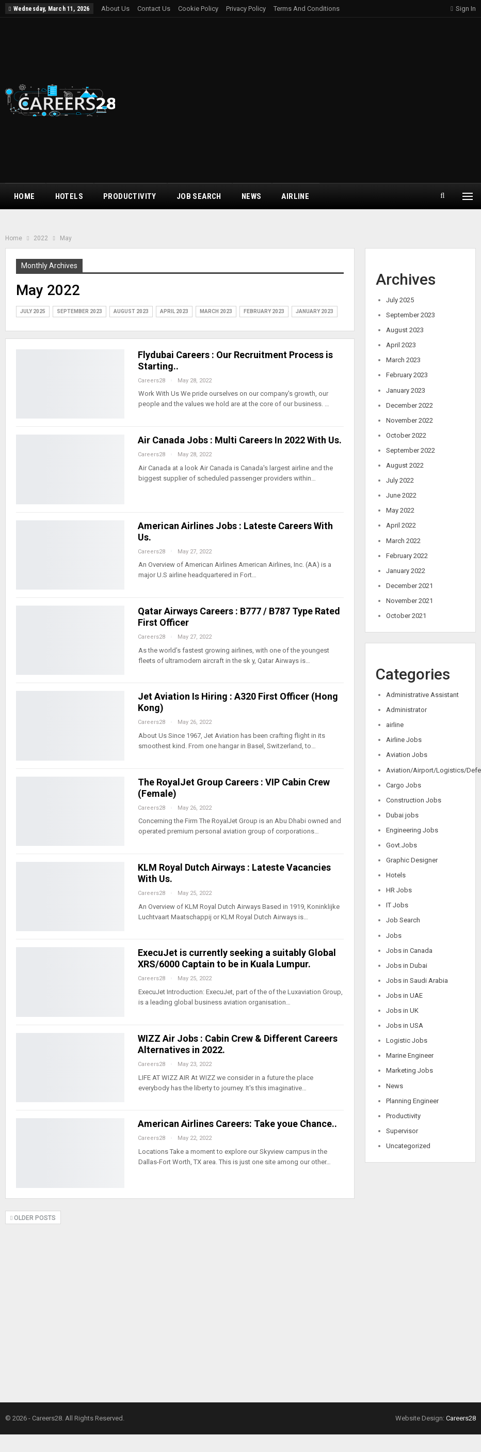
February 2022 (407, 556)
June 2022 (401, 495)
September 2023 (79, 311)
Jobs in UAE (404, 995)
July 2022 (400, 480)
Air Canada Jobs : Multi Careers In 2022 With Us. (240, 440)
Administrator (406, 710)
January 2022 (405, 571)
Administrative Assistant (422, 695)
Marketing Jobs (409, 1070)
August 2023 (131, 311)
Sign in (463, 8)
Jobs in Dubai (406, 965)
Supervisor (402, 1131)
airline (295, 196)
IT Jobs (397, 905)
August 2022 (405, 465)
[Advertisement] (325, 100)
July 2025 (32, 311)
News (252, 196)
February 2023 (264, 311)
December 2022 (409, 405)
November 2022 (409, 420)
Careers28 (461, 1418)
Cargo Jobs (403, 785)
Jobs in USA (404, 1025)
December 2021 (409, 586)
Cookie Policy (198, 8)
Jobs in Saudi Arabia (417, 980)
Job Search (199, 196)
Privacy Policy (246, 8)
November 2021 (409, 601)
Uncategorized (408, 1146)
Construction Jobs (413, 800)
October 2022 (406, 435)
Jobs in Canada (409, 950)
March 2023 (216, 311)
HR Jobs (399, 890)
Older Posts (33, 1218)
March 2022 (403, 541)
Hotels (69, 196)
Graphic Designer (412, 860)
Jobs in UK (402, 1010)
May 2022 (400, 510)
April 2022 (401, 525)
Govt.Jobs (401, 845)
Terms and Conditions (307, 8)
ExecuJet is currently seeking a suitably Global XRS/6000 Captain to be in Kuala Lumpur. (237, 958)
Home (24, 196)
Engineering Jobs (412, 830)
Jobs (394, 935)
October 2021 (406, 616)
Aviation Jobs (406, 755)
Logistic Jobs (406, 1040)
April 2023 (174, 311)
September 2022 (410, 450)
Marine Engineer (410, 1055)
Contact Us (153, 8)
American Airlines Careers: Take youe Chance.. (237, 1123)
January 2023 (314, 311)
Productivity (129, 196)
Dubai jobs (402, 815)
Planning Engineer (412, 1101)
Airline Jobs (404, 740)
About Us (115, 8)
